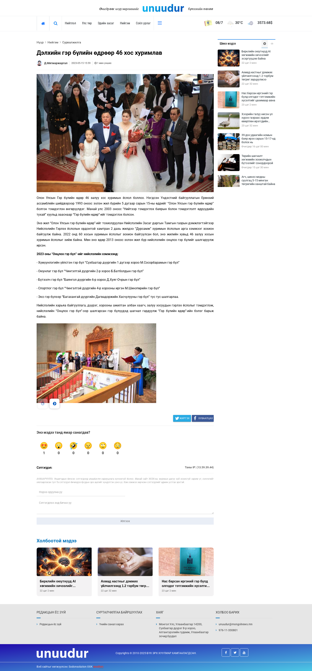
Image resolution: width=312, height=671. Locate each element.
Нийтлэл (70, 23)
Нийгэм (125, 23)
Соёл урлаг (143, 23)
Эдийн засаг (106, 23)
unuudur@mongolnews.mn (236, 624)
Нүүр (40, 42)
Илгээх (125, 521)
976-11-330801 (228, 630)
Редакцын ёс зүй (50, 624)
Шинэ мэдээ (228, 43)
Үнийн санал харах (111, 624)
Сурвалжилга (71, 42)
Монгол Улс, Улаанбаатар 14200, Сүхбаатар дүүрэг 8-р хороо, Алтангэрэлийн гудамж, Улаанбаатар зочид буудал (184, 630)
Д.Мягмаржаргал (55, 63)
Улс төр (87, 23)
